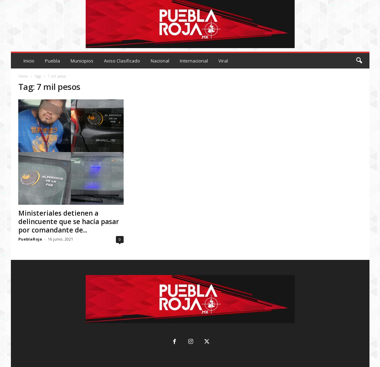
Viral (223, 61)
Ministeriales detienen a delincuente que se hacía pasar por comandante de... (68, 222)
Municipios (82, 61)
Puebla (52, 61)
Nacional (160, 61)
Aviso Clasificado (122, 61)
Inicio (29, 61)
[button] (359, 60)
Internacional (194, 61)
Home (23, 76)
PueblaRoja (30, 239)
